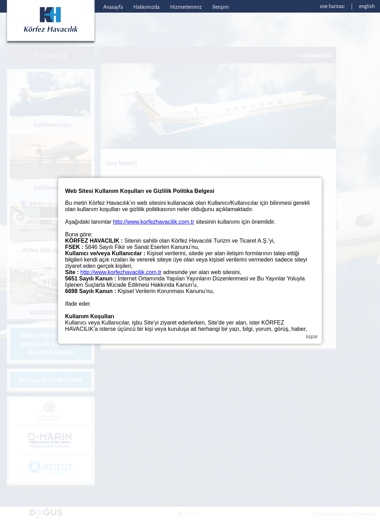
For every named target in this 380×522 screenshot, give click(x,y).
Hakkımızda (146, 7)
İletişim (220, 7)
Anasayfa (113, 7)
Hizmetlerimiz (186, 7)
